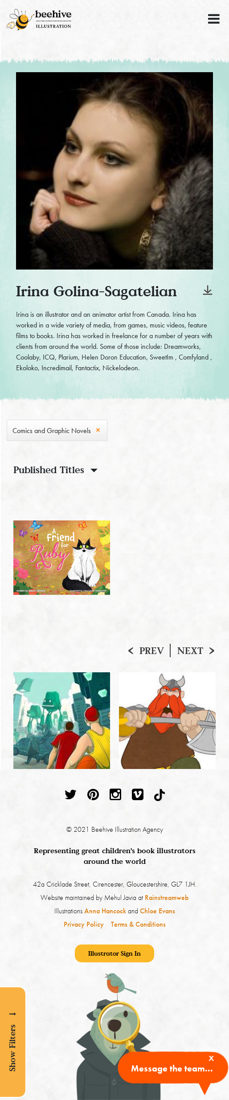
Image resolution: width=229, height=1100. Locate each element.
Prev (151, 650)
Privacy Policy (84, 924)
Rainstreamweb (166, 897)
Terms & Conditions (138, 924)
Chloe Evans (157, 911)
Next (190, 650)
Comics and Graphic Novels (51, 430)
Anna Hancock (105, 911)
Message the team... (172, 1068)
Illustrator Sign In (114, 953)
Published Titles (48, 469)
